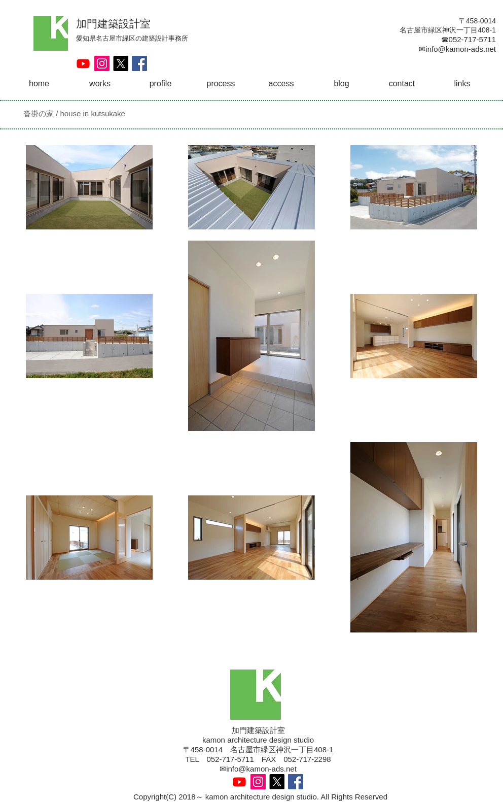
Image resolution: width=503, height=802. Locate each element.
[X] (120, 63)
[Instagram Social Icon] (102, 63)
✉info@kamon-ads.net (258, 768)
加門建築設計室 (113, 23)
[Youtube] (83, 63)
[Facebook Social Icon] (139, 63)
